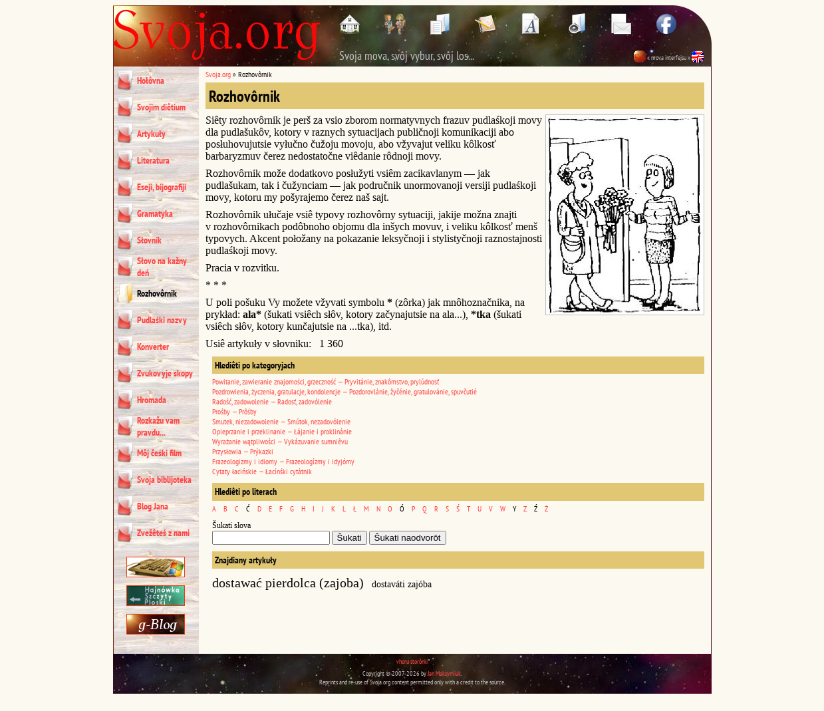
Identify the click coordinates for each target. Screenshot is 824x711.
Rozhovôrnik (157, 293)
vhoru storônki (412, 661)
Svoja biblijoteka (164, 480)
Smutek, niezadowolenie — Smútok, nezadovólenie (281, 421)
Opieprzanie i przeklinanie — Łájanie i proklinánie (282, 431)
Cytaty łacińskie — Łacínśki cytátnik (262, 471)
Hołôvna (150, 80)
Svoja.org (218, 74)
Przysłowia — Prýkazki (242, 451)
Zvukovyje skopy (165, 373)
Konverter (153, 347)
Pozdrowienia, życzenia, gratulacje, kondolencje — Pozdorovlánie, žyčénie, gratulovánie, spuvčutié (344, 391)
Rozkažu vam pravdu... (158, 426)
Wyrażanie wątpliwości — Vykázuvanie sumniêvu (280, 441)
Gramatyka (155, 213)
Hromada (151, 400)
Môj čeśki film (159, 453)
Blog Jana (152, 506)
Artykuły (151, 134)
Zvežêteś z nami (163, 533)
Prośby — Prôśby (234, 411)
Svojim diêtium (161, 107)
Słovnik (149, 240)
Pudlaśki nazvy (162, 320)
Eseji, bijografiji (161, 187)
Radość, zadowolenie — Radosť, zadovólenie (272, 401)
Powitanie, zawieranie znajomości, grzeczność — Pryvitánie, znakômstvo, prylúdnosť (325, 381)
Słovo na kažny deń (162, 267)
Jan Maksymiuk (444, 673)
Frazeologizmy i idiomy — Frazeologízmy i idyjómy (283, 461)
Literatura (153, 160)
